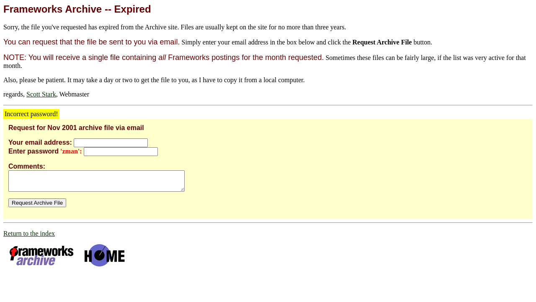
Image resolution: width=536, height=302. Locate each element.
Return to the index (29, 237)
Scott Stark (41, 94)
